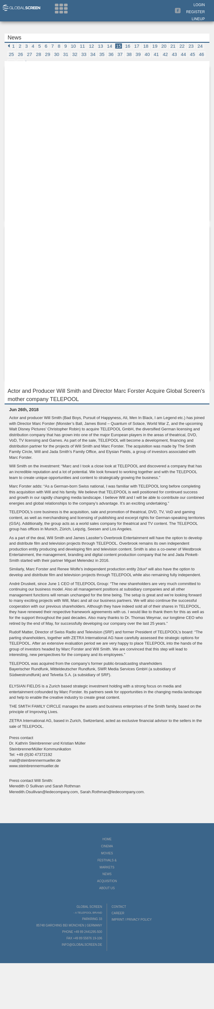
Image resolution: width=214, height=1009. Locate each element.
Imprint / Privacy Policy (132, 919)
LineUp (198, 19)
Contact (119, 906)
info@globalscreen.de (82, 944)
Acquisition (107, 881)
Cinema (107, 846)
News (107, 874)
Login (199, 5)
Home (107, 839)
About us (107, 888)
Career (118, 913)
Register (195, 12)
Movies (107, 853)
